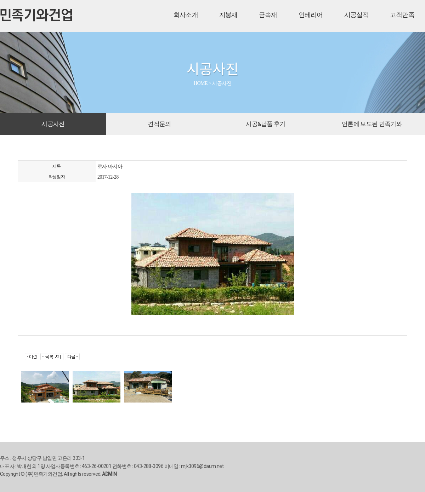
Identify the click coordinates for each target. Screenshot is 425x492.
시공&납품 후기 (265, 123)
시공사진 (52, 123)
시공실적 (356, 14)
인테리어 (311, 14)
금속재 (268, 14)
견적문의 (159, 123)
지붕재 (228, 14)
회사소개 (186, 14)
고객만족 (402, 14)
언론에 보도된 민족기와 (372, 123)
